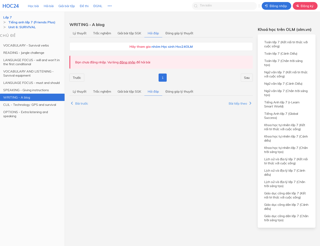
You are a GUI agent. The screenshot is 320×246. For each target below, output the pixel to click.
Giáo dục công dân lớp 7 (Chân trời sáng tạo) (286, 218)
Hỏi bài (49, 6)
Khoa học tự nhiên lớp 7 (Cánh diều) (286, 138)
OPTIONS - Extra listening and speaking (25, 114)
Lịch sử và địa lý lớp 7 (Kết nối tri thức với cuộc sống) (286, 161)
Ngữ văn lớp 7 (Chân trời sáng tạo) (286, 93)
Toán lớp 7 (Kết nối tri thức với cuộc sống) (286, 44)
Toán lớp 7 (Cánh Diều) (280, 53)
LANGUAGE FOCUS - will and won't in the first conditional (31, 62)
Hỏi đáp (153, 33)
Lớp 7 (7, 17)
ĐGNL (97, 6)
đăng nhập (127, 62)
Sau (247, 78)
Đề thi (84, 6)
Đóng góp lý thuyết (179, 33)
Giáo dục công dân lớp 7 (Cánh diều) (286, 207)
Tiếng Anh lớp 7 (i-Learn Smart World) (281, 104)
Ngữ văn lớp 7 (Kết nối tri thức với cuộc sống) (286, 74)
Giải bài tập (66, 6)
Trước (76, 78)
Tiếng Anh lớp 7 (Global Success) (281, 116)
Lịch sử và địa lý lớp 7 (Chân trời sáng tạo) (284, 184)
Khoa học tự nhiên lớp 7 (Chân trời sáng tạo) (286, 150)
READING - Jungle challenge (23, 53)
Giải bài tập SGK (129, 33)
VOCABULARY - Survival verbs (26, 45)
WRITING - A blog (16, 97)
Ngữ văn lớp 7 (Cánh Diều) (283, 83)
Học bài (33, 6)
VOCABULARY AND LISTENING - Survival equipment (28, 73)
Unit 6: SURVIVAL (22, 27)
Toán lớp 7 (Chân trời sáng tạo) (283, 63)
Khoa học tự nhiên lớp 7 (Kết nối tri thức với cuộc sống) (284, 127)
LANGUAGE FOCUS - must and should (31, 83)
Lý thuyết (79, 33)
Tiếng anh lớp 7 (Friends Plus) (31, 22)
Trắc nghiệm (102, 33)
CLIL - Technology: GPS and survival (29, 105)
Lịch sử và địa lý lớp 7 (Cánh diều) (284, 172)
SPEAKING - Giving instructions (26, 90)
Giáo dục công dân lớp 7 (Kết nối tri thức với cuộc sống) (285, 195)
